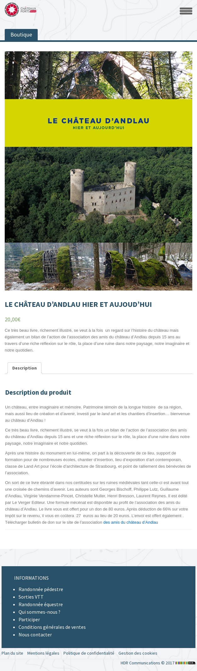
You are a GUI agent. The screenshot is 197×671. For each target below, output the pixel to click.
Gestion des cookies (137, 653)
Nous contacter (35, 634)
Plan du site (12, 653)
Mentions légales (43, 653)
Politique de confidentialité (88, 653)
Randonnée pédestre (41, 589)
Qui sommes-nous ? (39, 612)
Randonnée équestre (41, 604)
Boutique (21, 34)
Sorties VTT (31, 597)
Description (24, 368)
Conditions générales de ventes (52, 627)
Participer (29, 619)
